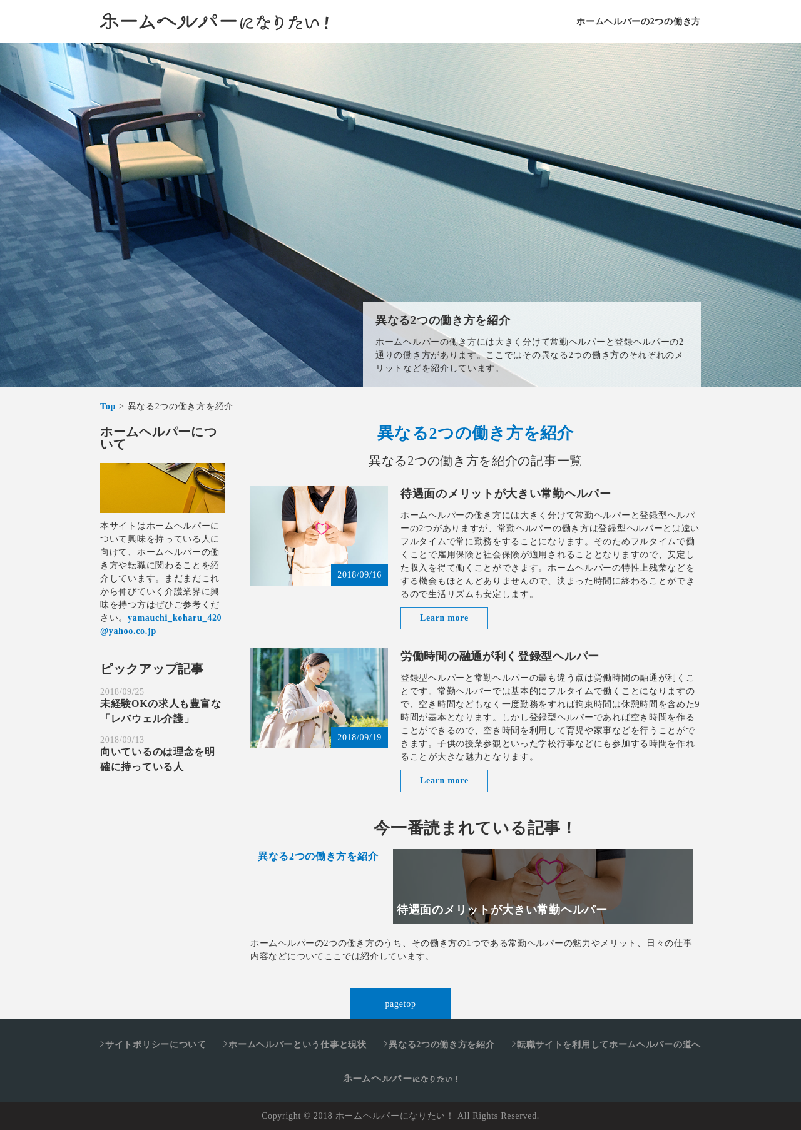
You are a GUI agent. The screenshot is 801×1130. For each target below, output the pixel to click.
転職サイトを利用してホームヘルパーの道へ (609, 1044)
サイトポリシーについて (156, 1044)
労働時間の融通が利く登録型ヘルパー (499, 656)
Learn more (444, 618)
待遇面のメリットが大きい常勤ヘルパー (505, 493)
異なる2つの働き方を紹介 (442, 320)
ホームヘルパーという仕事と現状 (297, 1044)
